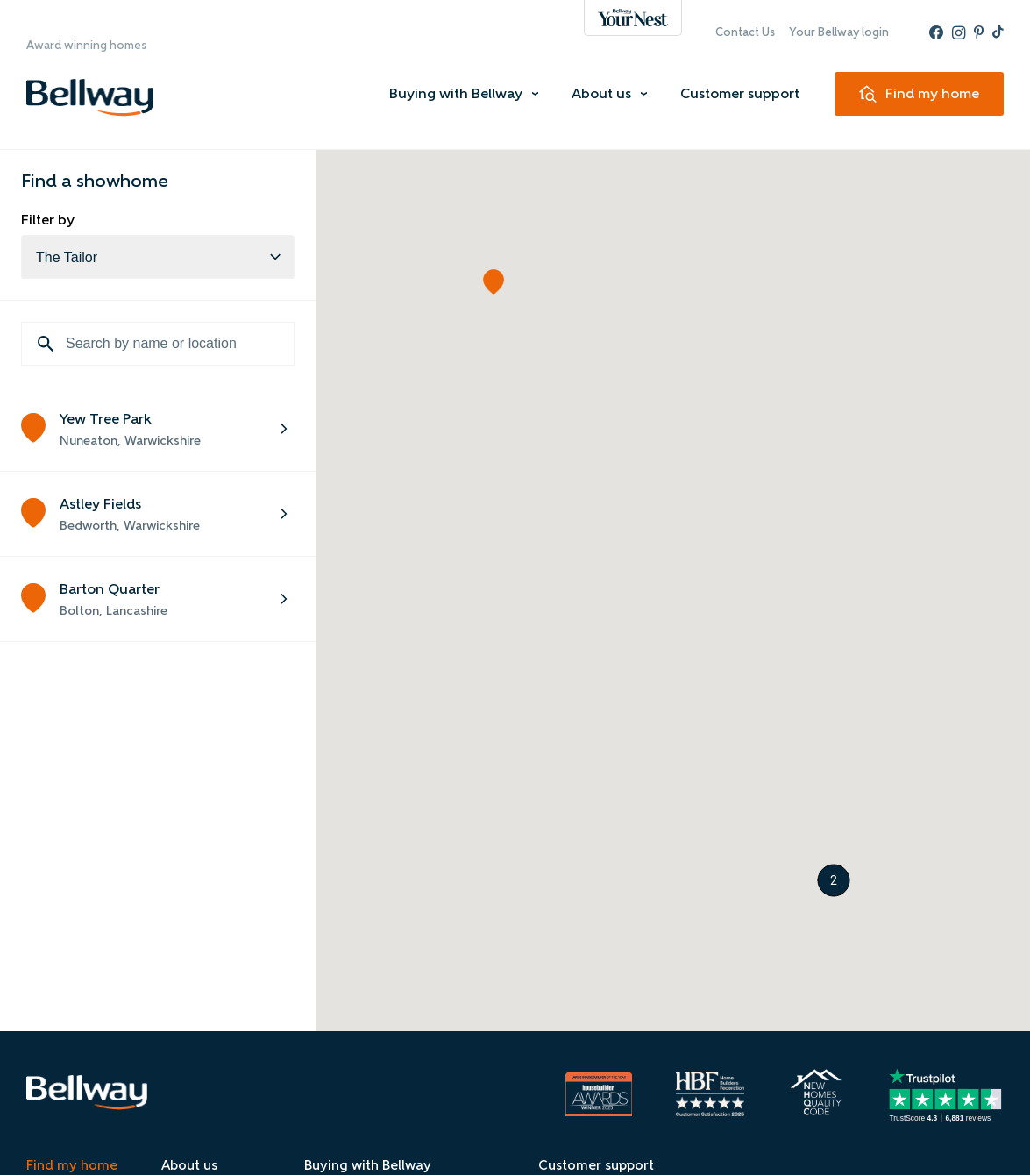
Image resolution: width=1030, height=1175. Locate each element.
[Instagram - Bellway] (958, 32)
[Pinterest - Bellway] (979, 32)
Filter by (48, 219)
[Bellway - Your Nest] (633, 18)
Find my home (71, 1165)
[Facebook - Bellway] (936, 32)
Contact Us (745, 32)
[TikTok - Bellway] (998, 32)
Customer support (739, 93)
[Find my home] (919, 94)
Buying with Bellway (455, 93)
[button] (493, 282)
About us (601, 93)
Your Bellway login (839, 32)
